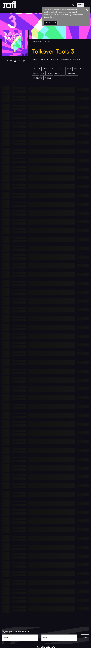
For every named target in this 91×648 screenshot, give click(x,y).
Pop (77, 69)
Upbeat (53, 69)
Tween (50, 74)
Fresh (35, 74)
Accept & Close (51, 23)
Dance (70, 69)
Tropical (48, 78)
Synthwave (37, 78)
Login (80, 4)
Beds (45, 69)
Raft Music (37, 41)
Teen (42, 74)
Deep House (60, 74)
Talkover (37, 69)
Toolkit (62, 69)
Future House (72, 74)
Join (85, 637)
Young (84, 69)
